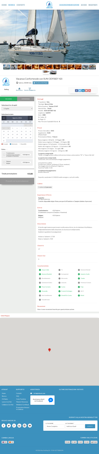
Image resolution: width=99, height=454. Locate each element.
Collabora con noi (7, 404)
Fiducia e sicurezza (22, 401)
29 (26, 137)
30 (30, 137)
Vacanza (8, 98)
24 (3, 137)
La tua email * (69, 423)
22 (26, 134)
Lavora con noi (6, 401)
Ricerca (4, 396)
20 (17, 134)
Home (3, 393)
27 (17, 137)
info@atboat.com (39, 393)
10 (3, 131)
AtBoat (49, 4)
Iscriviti (90, 425)
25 (8, 137)
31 (3, 140)
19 (12, 134)
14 (21, 131)
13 (17, 131)
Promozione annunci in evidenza (22, 408)
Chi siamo (5, 398)
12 (12, 131)
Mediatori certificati (22, 404)
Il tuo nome (49, 423)
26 (12, 137)
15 (26, 131)
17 (3, 134)
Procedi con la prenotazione (17, 181)
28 (21, 137)
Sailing (6, 89)
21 (21, 134)
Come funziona (21, 398)
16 (30, 131)
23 (30, 134)
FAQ (17, 396)
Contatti (18, 393)
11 (8, 131)
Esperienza (26, 98)
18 (8, 134)
